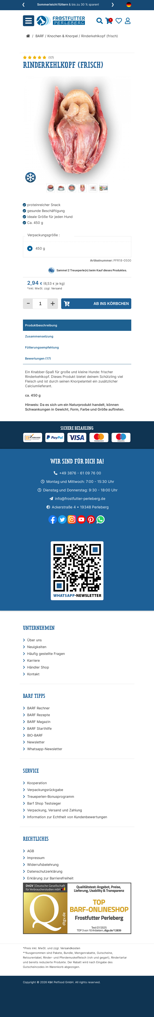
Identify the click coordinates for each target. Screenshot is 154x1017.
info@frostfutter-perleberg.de (80, 498)
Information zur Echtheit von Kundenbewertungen (67, 817)
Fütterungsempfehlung (42, 347)
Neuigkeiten (36, 647)
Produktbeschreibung (41, 325)
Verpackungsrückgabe (45, 790)
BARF (39, 36)
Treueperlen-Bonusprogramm (50, 796)
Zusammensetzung (39, 336)
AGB (30, 851)
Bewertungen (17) (38, 358)
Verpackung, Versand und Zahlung (54, 810)
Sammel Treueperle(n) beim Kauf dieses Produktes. (92, 270)
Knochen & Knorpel (62, 36)
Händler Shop (38, 667)
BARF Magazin (38, 722)
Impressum (36, 858)
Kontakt (33, 674)
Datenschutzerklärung (44, 871)
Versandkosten (70, 948)
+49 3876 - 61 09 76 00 (80, 473)
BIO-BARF (35, 735)
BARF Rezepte (38, 715)
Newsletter (36, 742)
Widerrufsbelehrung (43, 864)
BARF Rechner (38, 708)
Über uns (34, 640)
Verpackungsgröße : (44, 235)
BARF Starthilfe (39, 728)
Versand (56, 288)
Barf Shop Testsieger (44, 803)
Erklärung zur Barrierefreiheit (50, 878)
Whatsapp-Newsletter (44, 749)
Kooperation (37, 783)
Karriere (33, 660)
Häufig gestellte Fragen (46, 653)
